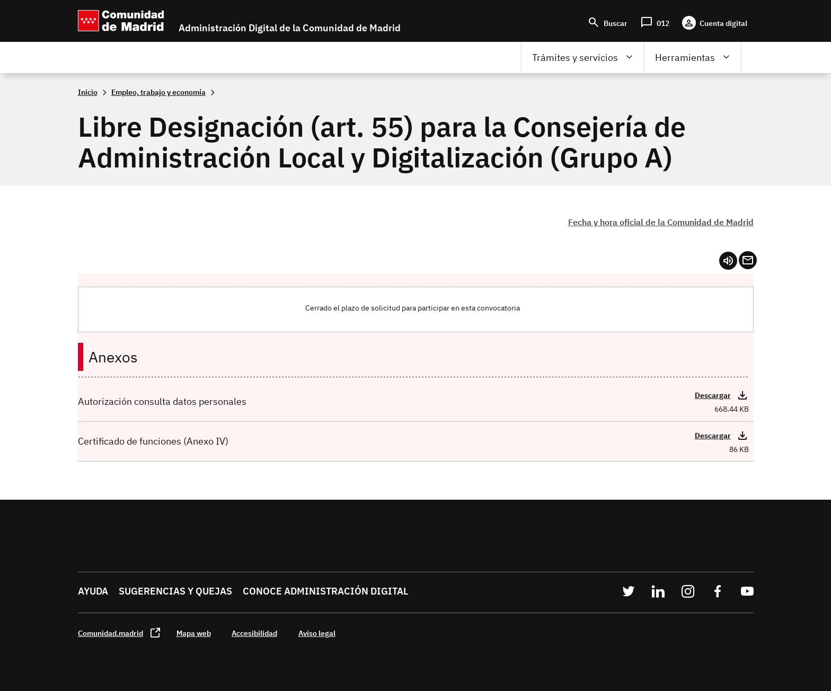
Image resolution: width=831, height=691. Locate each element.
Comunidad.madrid (110, 633)
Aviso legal (316, 633)
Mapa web (193, 633)
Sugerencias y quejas (175, 591)
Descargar (713, 395)
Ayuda (93, 591)
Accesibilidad (254, 633)
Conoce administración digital (325, 591)
